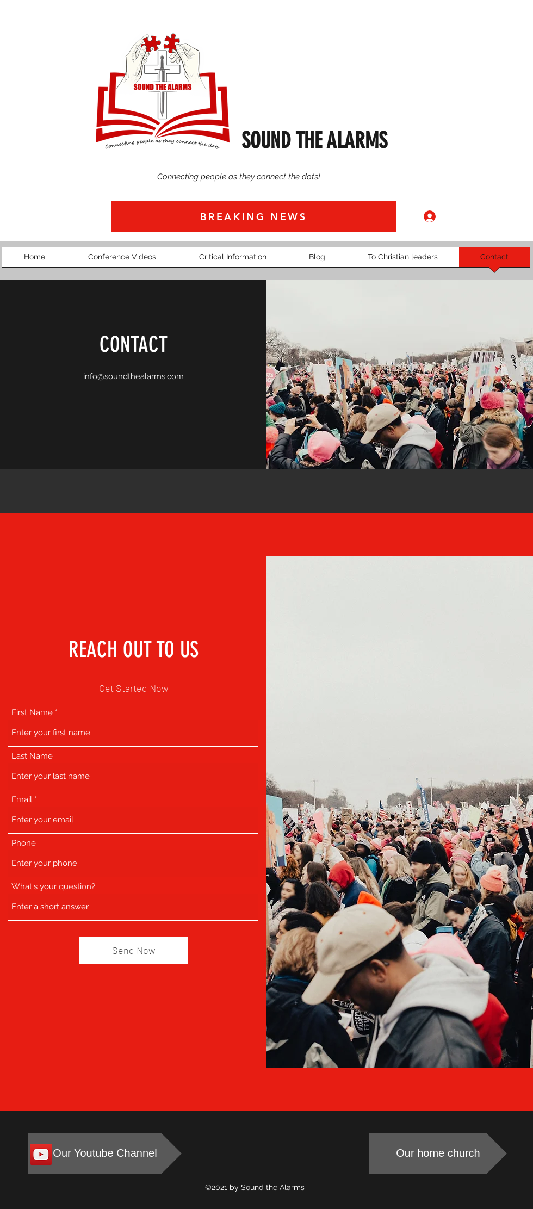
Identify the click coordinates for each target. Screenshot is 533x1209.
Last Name (32, 756)
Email (21, 800)
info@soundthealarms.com (133, 376)
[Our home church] (438, 1153)
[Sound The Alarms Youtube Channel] (41, 1154)
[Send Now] (133, 950)
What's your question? (53, 887)
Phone (23, 843)
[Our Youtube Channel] (105, 1153)
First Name (32, 713)
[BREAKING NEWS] (253, 216)
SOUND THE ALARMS (314, 140)
